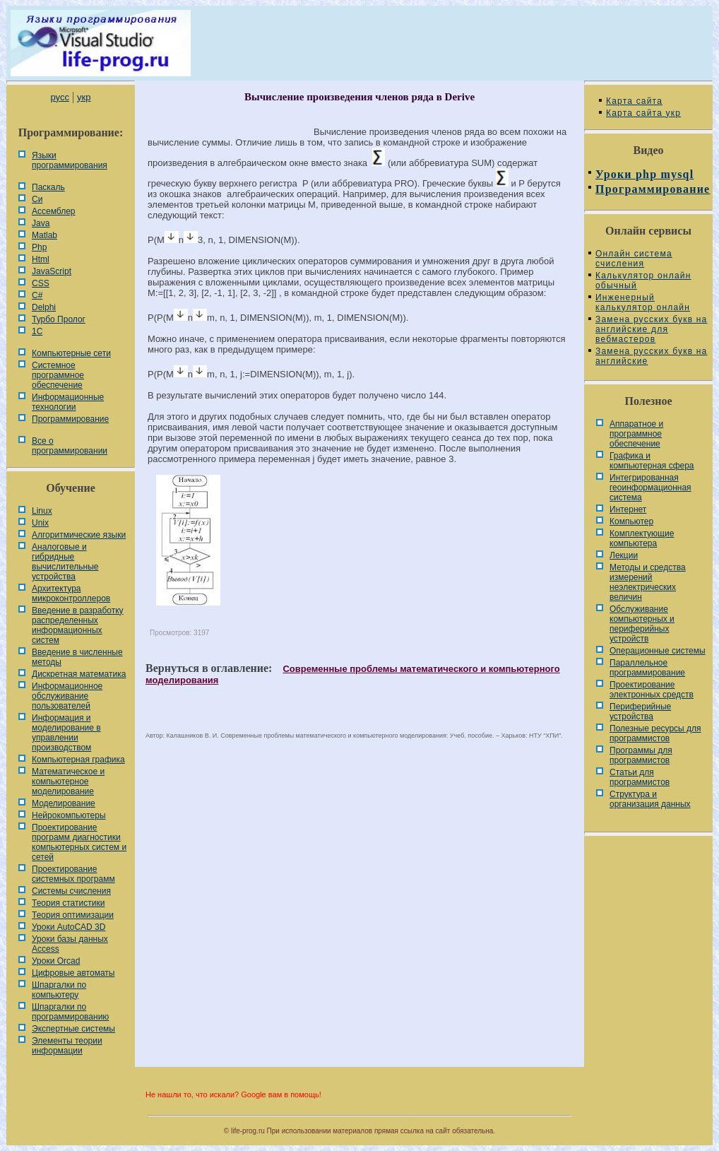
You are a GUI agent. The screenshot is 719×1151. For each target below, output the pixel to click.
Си (37, 199)
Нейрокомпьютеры (69, 815)
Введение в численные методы (77, 657)
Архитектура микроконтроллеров (71, 593)
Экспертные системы (73, 1029)
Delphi (44, 307)
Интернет (628, 509)
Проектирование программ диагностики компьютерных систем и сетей (79, 842)
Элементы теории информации (67, 1046)
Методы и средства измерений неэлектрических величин (648, 582)
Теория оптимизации (73, 915)
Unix (40, 523)
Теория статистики (68, 903)
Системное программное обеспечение (58, 375)
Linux (42, 511)
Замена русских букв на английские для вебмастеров (651, 329)
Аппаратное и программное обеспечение (636, 434)
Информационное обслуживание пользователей (67, 696)
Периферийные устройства (640, 711)
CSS (40, 283)
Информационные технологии (68, 402)
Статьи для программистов (640, 777)
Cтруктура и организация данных (650, 799)
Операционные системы (658, 651)
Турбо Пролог (58, 319)
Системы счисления (71, 891)
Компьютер (631, 521)
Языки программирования (69, 160)
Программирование (70, 419)
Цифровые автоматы (73, 973)
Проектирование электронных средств (652, 690)
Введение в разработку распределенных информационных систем (78, 625)
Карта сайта (634, 101)
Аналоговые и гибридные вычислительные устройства (65, 562)
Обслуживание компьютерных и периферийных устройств (642, 624)
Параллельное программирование (647, 668)
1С (37, 331)
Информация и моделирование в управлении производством (66, 732)
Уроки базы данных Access (70, 944)
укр (83, 97)
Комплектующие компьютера (642, 538)
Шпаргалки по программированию (70, 1012)
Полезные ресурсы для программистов (655, 733)
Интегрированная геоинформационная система (650, 487)
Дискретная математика (79, 674)
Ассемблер (53, 211)
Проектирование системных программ (73, 874)
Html (40, 259)
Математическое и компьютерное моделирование (68, 781)
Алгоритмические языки (79, 535)
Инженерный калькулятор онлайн (642, 302)
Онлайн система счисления (633, 258)
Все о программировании (69, 446)
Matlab (44, 235)
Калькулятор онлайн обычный (643, 280)
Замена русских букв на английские (651, 356)
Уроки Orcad (56, 961)
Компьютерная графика (78, 760)
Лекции (624, 555)
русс (59, 97)
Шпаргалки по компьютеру (59, 990)
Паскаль (48, 187)
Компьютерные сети (71, 353)
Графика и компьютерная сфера (652, 461)
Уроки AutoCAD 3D (68, 927)
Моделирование (63, 803)
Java (40, 223)
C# (37, 295)
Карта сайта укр (643, 113)
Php (39, 247)
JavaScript (51, 271)
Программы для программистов (641, 755)
